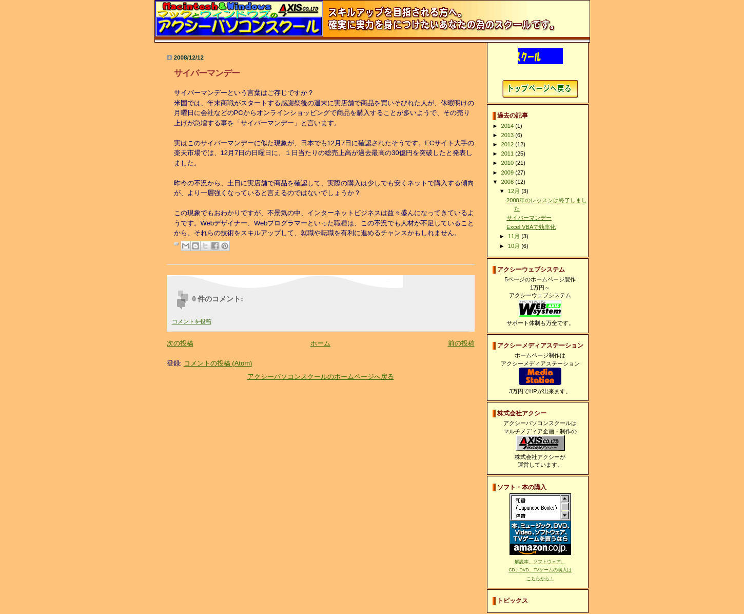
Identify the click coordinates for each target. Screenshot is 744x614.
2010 (508, 163)
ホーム (320, 343)
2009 (508, 172)
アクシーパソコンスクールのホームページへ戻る (320, 376)
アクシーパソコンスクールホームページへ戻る (540, 89)
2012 (508, 144)
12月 (514, 191)
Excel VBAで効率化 (531, 227)
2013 (508, 135)
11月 (514, 236)
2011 (508, 153)
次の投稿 (180, 343)
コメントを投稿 (191, 321)
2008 (508, 182)
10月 (514, 246)
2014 (508, 126)
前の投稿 (461, 343)
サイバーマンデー (529, 218)
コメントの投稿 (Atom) (218, 363)
